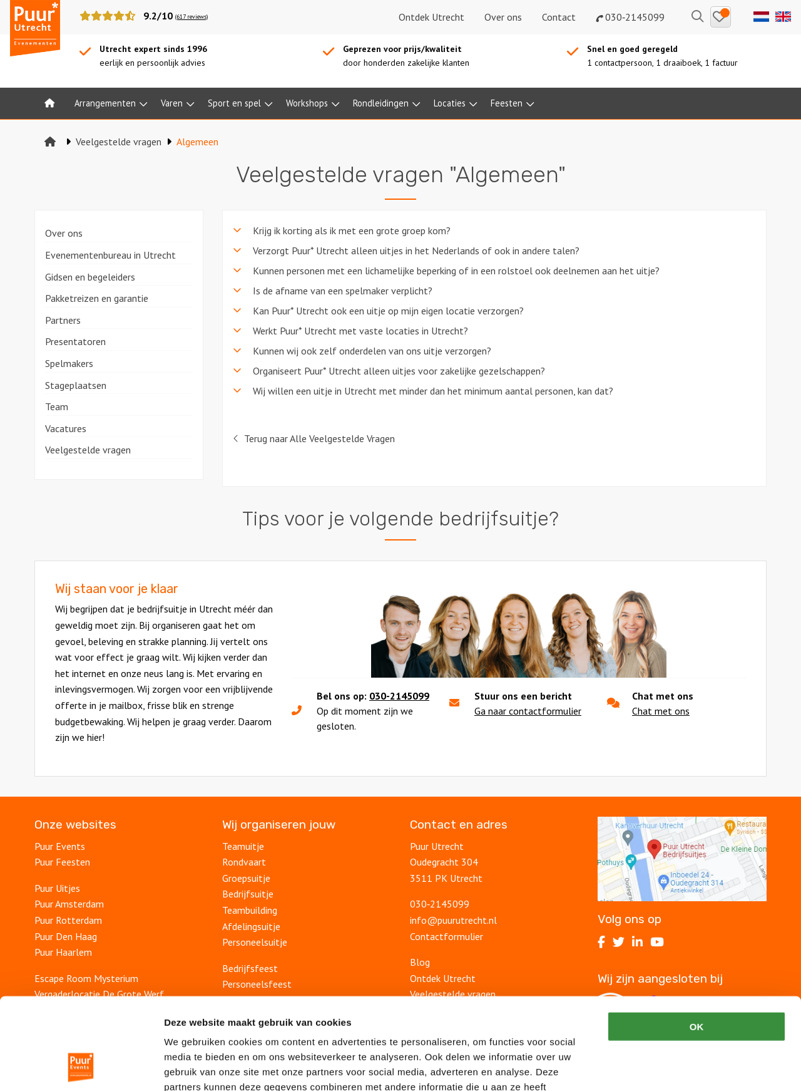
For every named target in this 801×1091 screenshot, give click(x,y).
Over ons (503, 17)
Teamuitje (243, 846)
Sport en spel (234, 103)
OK (697, 940)
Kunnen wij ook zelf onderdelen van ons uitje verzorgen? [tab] (372, 350)
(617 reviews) (191, 17)
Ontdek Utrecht (431, 17)
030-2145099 (399, 696)
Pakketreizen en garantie (96, 298)
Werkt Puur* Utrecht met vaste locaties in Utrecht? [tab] (360, 330)
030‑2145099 (630, 17)
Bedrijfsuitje (247, 893)
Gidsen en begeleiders (90, 277)
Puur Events (59, 846)
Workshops (307, 103)
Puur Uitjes (57, 888)
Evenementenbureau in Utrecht (110, 255)
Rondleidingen (381, 103)
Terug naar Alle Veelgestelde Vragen (314, 438)
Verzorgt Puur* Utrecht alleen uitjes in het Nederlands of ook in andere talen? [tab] (416, 250)
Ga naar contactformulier (527, 711)
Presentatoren (75, 341)
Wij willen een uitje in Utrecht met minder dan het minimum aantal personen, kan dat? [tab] (433, 391)
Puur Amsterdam (69, 903)
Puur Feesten (62, 862)
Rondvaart (244, 862)
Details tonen (676, 1066)
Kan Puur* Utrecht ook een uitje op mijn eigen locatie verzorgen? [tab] (388, 310)
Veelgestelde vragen (88, 449)
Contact (559, 17)
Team (56, 406)
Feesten (507, 103)
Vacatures (65, 428)
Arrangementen (105, 103)
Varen (172, 103)
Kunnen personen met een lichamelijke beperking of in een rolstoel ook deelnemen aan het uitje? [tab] (456, 270)
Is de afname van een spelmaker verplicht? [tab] (342, 290)
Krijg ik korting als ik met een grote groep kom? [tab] (352, 230)
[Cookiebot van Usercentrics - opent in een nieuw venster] (81, 1066)
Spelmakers (69, 363)
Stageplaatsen (75, 385)
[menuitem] (49, 103)
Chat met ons (661, 711)
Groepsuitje (246, 878)
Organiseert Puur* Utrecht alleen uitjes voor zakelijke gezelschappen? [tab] (399, 371)
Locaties (450, 103)
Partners (63, 320)
